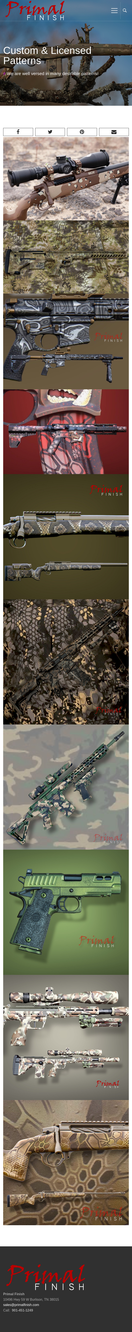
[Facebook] (18, 132)
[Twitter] (50, 132)
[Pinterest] (82, 132)
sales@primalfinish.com (21, 1305)
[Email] (114, 132)
